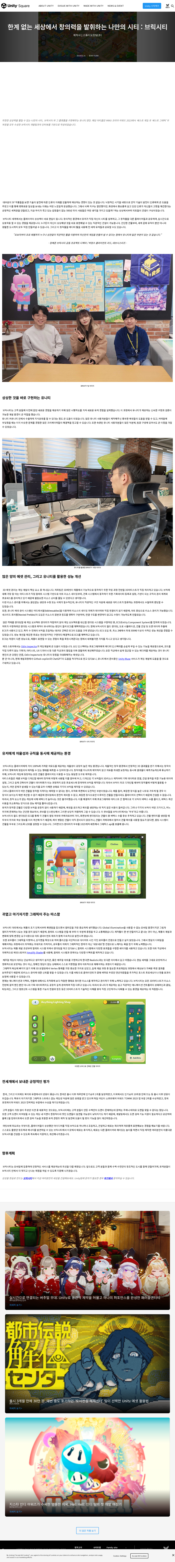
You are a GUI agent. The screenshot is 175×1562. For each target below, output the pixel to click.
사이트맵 (97, 1547)
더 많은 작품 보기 (87, 1530)
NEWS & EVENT (116, 5)
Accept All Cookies (139, 1556)
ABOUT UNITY (46, 5)
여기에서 (108, 1178)
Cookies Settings (120, 1556)
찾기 (172, 6)
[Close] (173, 1555)
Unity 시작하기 (152, 5)
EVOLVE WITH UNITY (68, 5)
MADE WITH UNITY (93, 5)
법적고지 (78, 1547)
